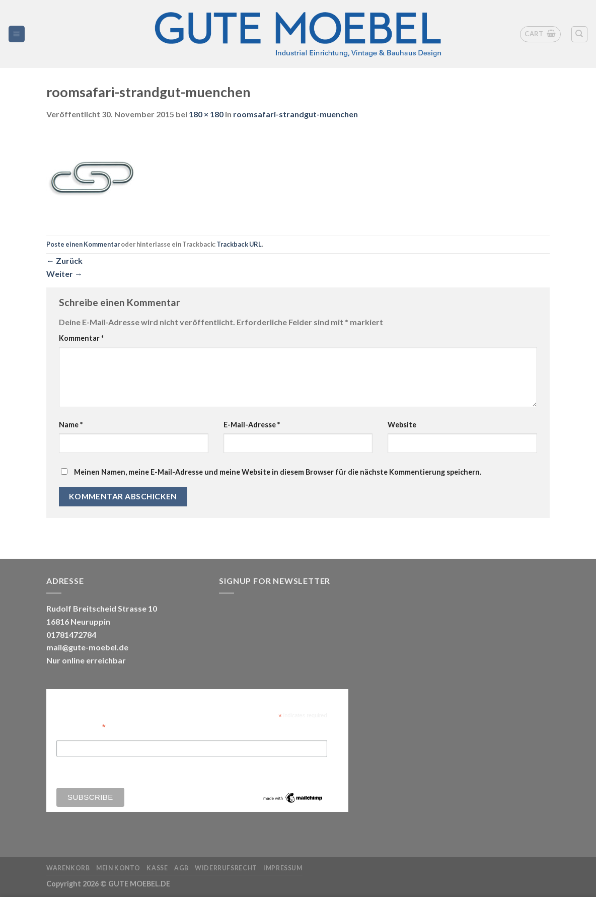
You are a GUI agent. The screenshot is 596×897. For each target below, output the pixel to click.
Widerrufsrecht (226, 868)
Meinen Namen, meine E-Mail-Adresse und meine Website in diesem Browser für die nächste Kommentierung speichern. (277, 472)
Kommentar (81, 338)
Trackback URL (239, 244)
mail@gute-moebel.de (87, 647)
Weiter (64, 273)
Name (71, 424)
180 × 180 (206, 114)
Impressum (283, 868)
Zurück (64, 260)
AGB (181, 868)
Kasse (157, 868)
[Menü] (17, 34)
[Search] (579, 34)
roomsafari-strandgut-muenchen (295, 114)
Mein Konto (118, 868)
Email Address (81, 726)
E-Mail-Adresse (252, 424)
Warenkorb (68, 868)
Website (402, 424)
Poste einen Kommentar (83, 244)
